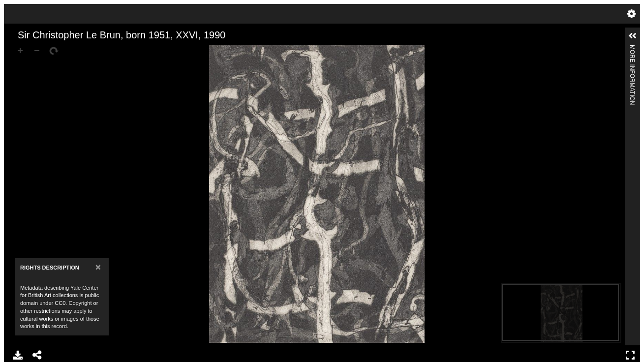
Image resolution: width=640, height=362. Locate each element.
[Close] (98, 266)
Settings (631, 13)
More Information (632, 49)
